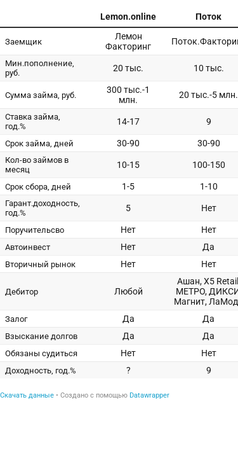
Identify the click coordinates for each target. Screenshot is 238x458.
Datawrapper (149, 395)
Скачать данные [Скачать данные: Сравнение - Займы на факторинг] (27, 395)
